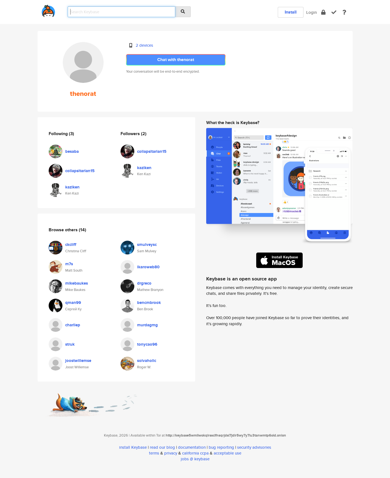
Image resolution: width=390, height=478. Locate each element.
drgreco (144, 283)
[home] (48, 10)
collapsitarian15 (80, 171)
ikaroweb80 (148, 267)
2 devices (144, 45)
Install (291, 12)
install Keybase (133, 447)
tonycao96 (147, 344)
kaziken (72, 187)
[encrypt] (323, 12)
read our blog (162, 447)
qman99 (73, 303)
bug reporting (221, 447)
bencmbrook (149, 303)
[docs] (344, 12)
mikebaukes (76, 283)
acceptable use (227, 453)
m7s (69, 264)
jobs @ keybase (195, 459)
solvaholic (146, 361)
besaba (72, 151)
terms (154, 453)
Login (311, 12)
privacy (170, 453)
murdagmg (147, 325)
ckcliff (70, 244)
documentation (192, 447)
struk (70, 344)
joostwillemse (78, 361)
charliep (72, 325)
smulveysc (147, 244)
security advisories (254, 447)
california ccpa (195, 453)
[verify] (333, 12)
